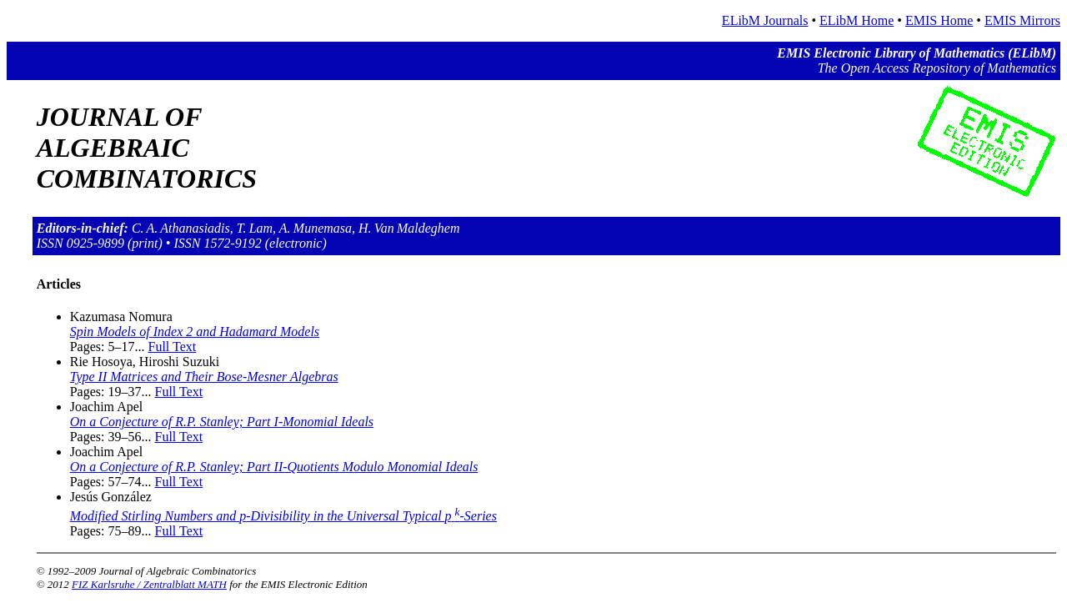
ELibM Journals (765, 20)
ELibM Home (856, 20)
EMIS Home (939, 20)
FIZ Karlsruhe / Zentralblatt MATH (149, 584)
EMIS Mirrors (1022, 20)
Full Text (172, 346)
